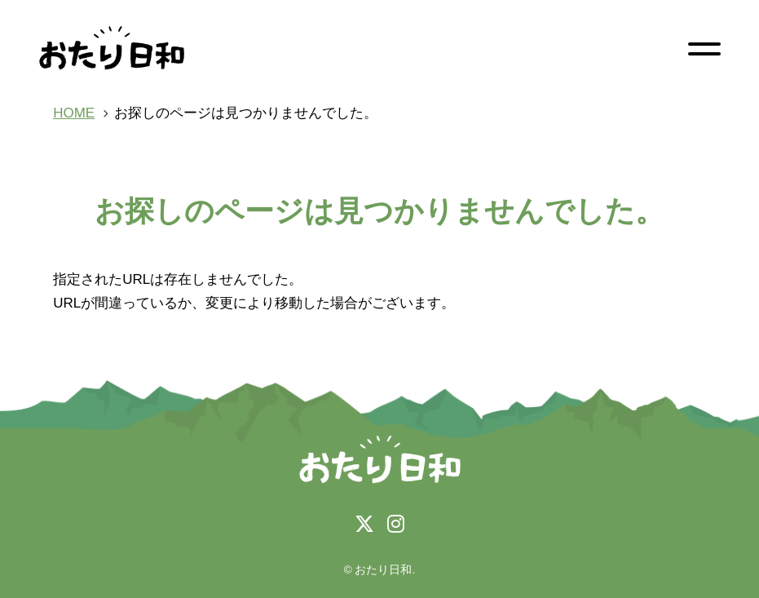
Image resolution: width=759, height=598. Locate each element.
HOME (74, 113)
